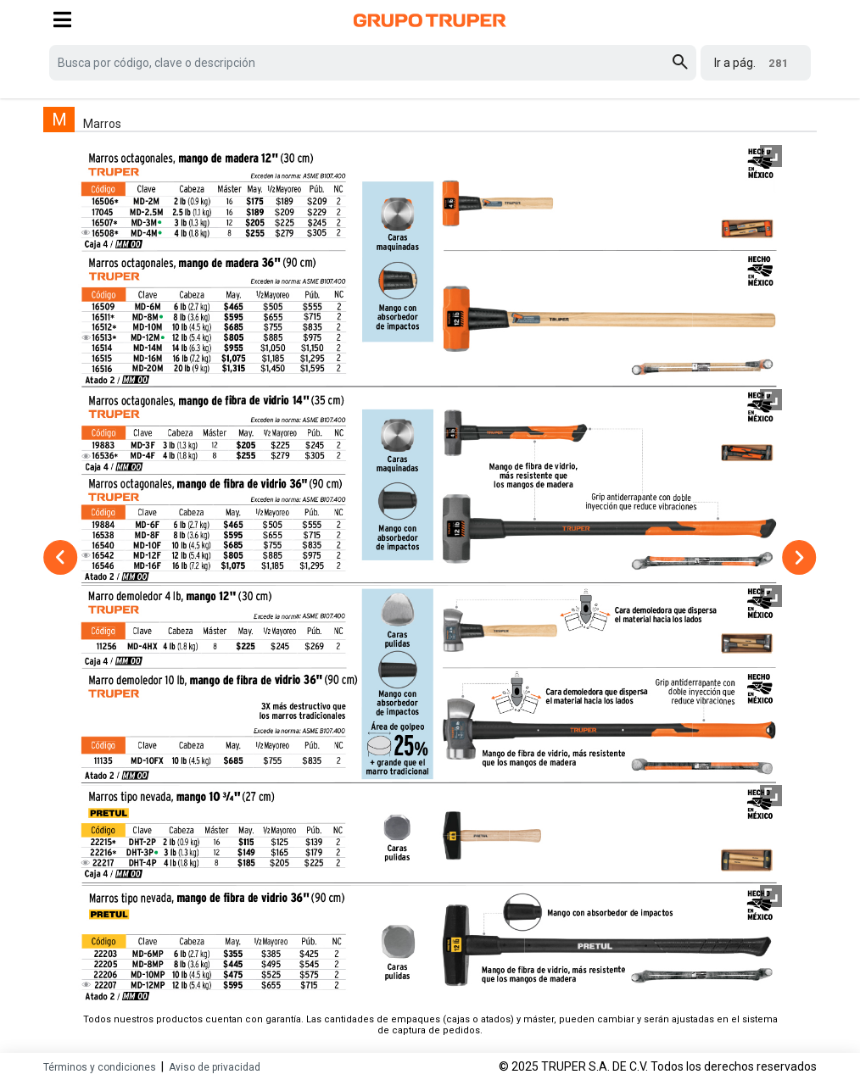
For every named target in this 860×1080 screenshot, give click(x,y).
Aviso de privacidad (214, 1067)
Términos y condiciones (99, 1067)
